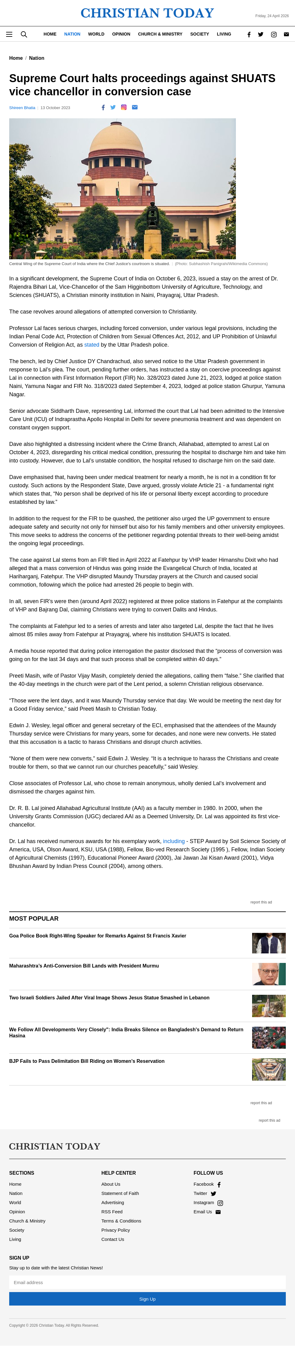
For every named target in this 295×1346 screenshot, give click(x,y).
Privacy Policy (115, 1230)
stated (91, 345)
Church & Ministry (160, 34)
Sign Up (147, 1299)
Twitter (205, 1193)
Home (49, 34)
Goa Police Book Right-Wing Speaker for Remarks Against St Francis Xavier (97, 935)
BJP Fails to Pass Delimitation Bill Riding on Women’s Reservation (87, 1061)
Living (224, 34)
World (96, 34)
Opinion (121, 34)
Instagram (208, 1202)
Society (199, 34)
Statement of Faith (120, 1193)
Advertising (112, 1202)
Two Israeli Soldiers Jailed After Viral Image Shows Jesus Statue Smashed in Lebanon (109, 997)
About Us (110, 1184)
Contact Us (112, 1239)
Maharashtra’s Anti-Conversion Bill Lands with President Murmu (84, 965)
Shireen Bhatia (22, 107)
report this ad (261, 902)
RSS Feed (112, 1211)
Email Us (207, 1211)
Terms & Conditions (121, 1220)
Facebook (207, 1184)
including (173, 841)
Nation (72, 34)
